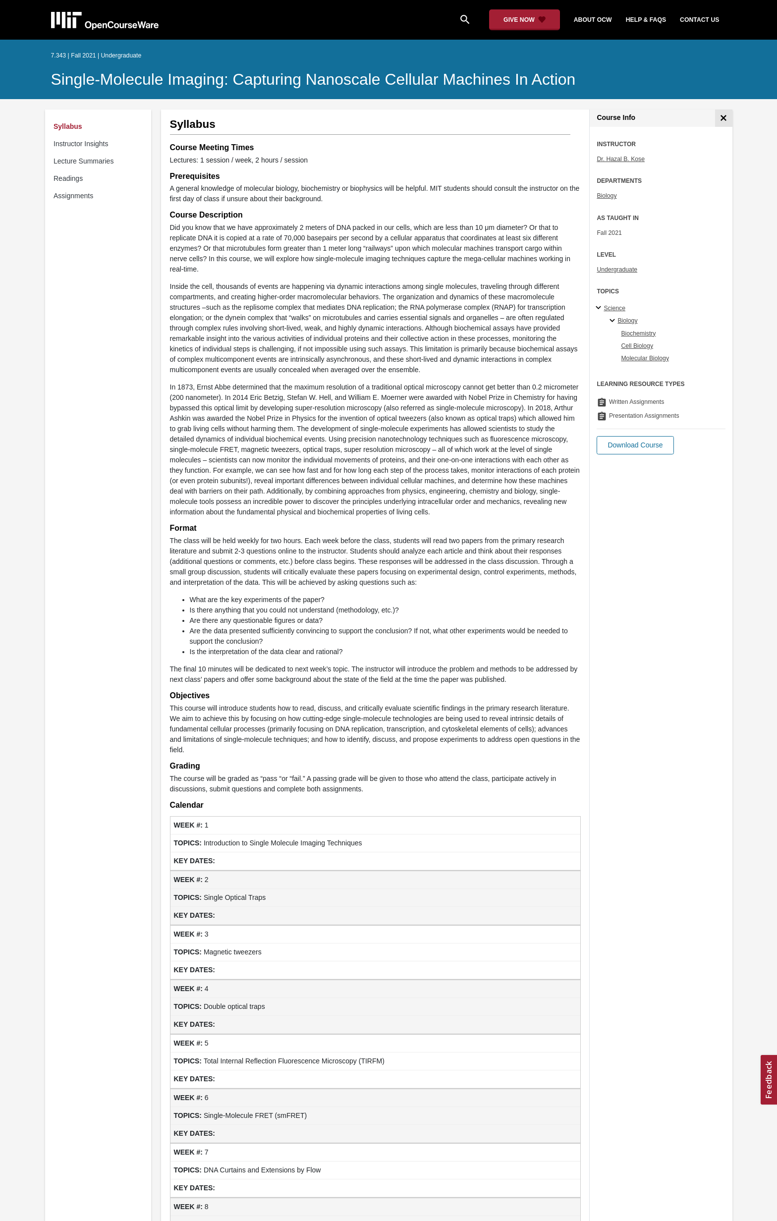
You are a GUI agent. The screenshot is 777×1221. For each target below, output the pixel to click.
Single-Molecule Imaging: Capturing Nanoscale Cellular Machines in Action (313, 79)
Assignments (73, 196)
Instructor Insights (81, 144)
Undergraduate (617, 269)
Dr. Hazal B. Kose (621, 159)
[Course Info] (723, 118)
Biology (606, 195)
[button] (635, 445)
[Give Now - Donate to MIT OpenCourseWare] (524, 19)
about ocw (593, 19)
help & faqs (646, 19)
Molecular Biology (645, 358)
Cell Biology (637, 345)
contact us (699, 19)
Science (614, 308)
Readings (68, 178)
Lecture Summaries (83, 161)
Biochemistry (638, 333)
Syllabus (68, 126)
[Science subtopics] (600, 308)
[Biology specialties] (613, 321)
